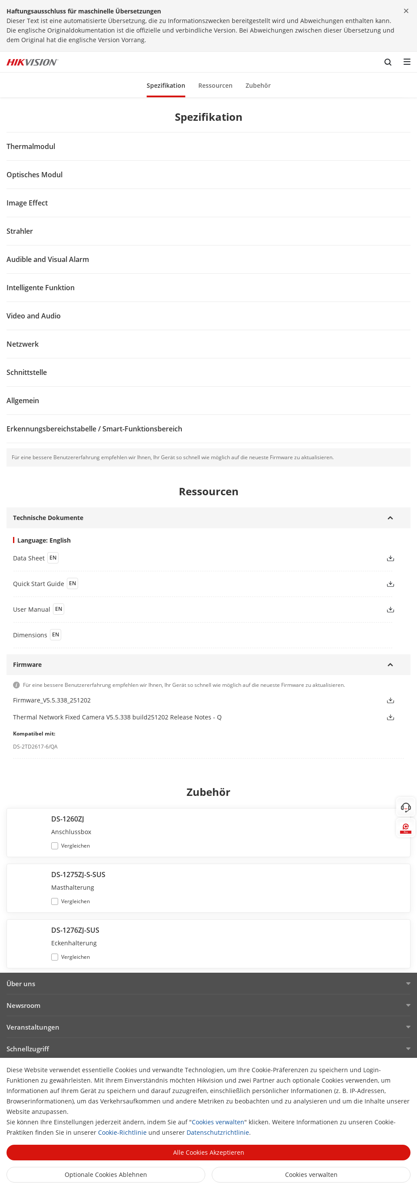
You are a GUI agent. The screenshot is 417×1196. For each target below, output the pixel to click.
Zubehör (258, 85)
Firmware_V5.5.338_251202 (52, 700)
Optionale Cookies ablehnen (106, 1174)
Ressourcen (215, 85)
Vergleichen (75, 845)
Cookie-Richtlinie (122, 1132)
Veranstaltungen (33, 1027)
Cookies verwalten (218, 1122)
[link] (192, 557)
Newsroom (23, 1005)
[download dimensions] (208, 634)
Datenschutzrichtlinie (218, 1132)
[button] (166, 85)
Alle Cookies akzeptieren (208, 1152)
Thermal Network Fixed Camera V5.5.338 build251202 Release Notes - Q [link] (117, 717)
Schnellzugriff (28, 1048)
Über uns (21, 983)
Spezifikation (166, 85)
